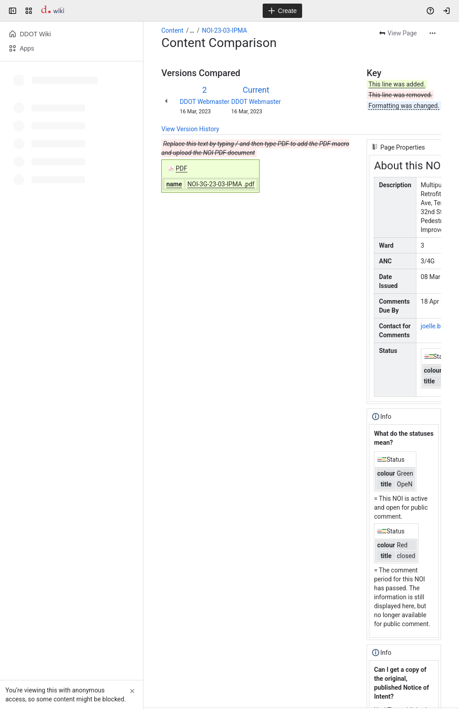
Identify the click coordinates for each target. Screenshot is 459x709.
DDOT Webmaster (205, 101)
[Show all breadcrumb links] (192, 30)
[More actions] (432, 33)
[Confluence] (52, 11)
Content (172, 30)
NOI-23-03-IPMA (224, 30)
